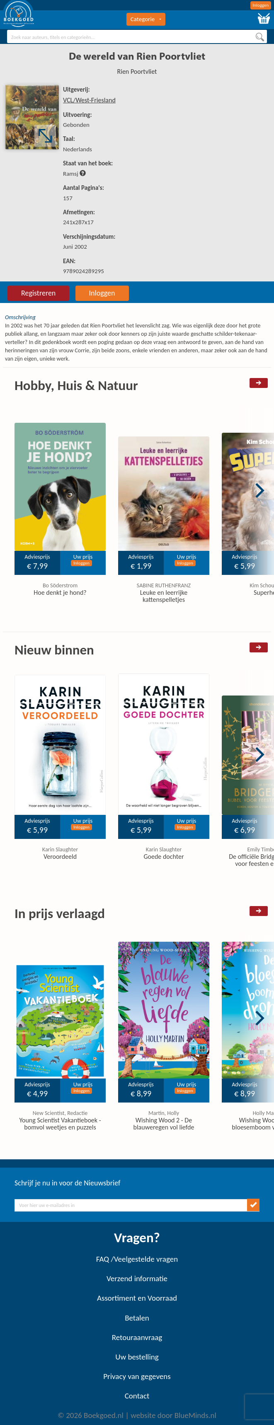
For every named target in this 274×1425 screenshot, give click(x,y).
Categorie (146, 19)
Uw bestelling (136, 1357)
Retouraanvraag (137, 1337)
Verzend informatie (137, 1278)
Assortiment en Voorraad (137, 1298)
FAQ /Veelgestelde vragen (137, 1259)
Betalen (137, 1318)
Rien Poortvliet (137, 71)
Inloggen (261, 5)
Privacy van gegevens (136, 1376)
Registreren (38, 293)
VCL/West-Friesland (89, 100)
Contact (137, 1396)
